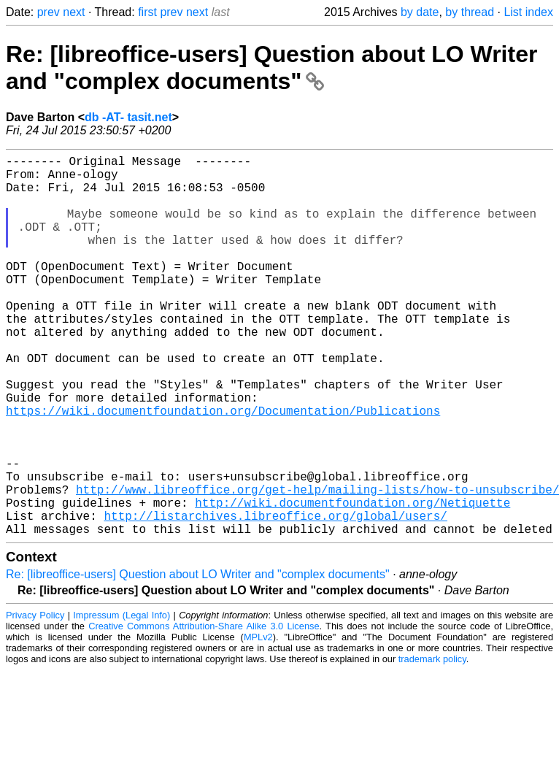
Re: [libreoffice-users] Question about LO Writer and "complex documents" (271, 67)
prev (48, 12)
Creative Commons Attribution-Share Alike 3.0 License (203, 710)
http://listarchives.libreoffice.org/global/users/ (275, 597)
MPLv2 (258, 721)
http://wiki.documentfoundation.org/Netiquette (352, 581)
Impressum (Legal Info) (121, 699)
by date (420, 12)
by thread (469, 12)
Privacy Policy (35, 699)
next (74, 12)
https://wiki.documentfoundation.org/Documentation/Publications (223, 469)
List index (528, 12)
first (147, 12)
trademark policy (432, 743)
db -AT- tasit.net (128, 117)
